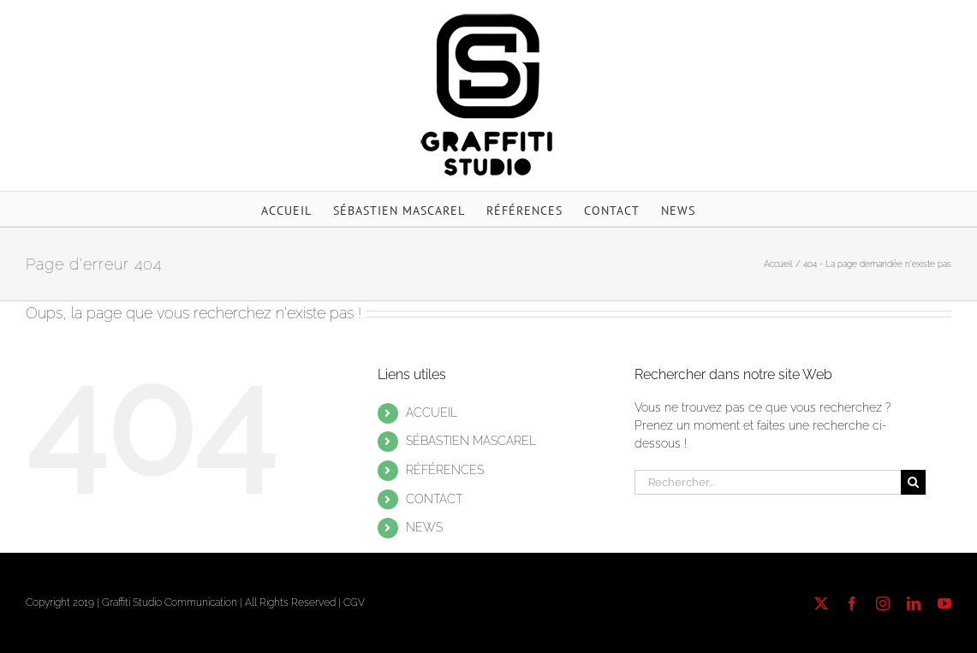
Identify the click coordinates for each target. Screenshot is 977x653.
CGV (354, 602)
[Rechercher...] (767, 482)
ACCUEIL (431, 412)
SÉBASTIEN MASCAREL (471, 441)
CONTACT (434, 499)
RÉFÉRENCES (445, 470)
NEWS (424, 527)
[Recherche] (913, 482)
